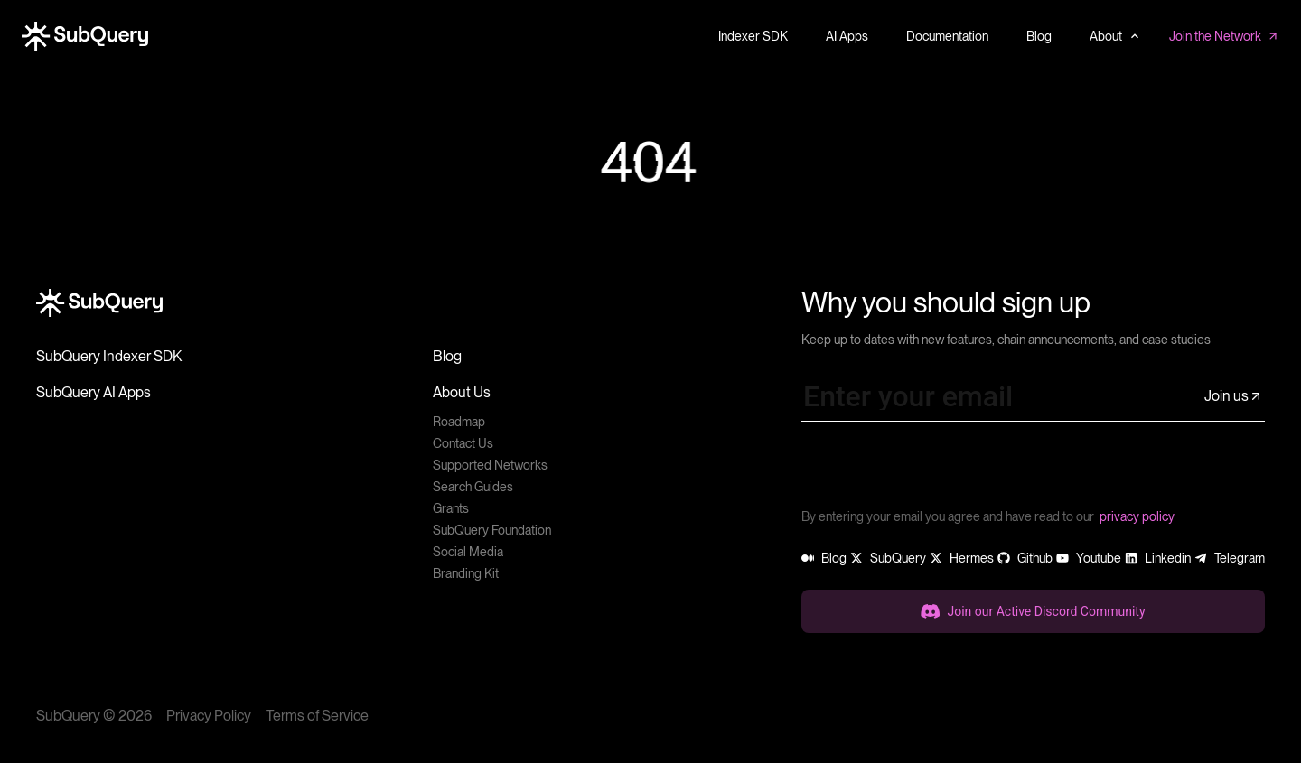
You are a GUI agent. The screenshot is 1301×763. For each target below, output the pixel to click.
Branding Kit (466, 573)
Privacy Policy (208, 715)
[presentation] (938, 471)
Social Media (468, 551)
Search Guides (473, 486)
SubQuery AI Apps (93, 392)
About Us (462, 392)
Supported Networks (490, 465)
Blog (447, 356)
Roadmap (459, 421)
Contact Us (463, 443)
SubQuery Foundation (492, 530)
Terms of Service (317, 715)
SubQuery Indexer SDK (109, 356)
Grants (451, 508)
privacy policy (1137, 516)
